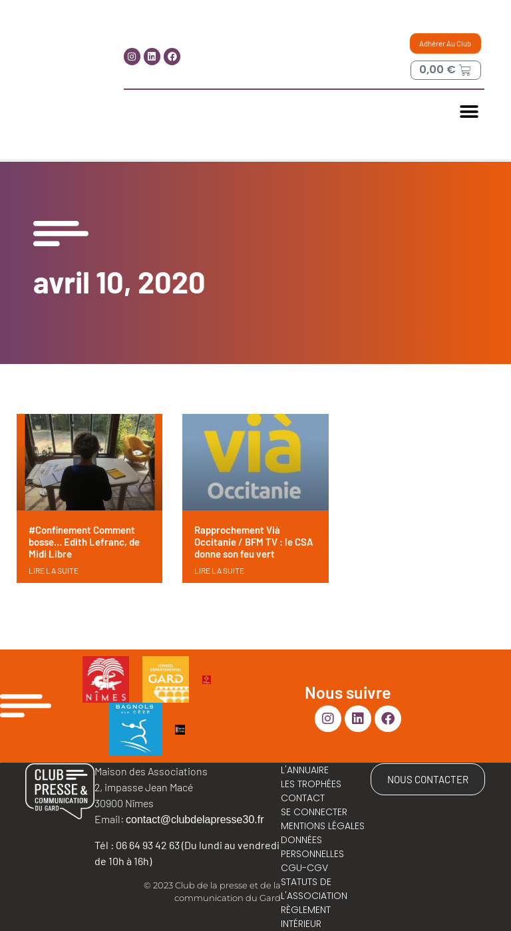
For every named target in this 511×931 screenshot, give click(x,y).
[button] (469, 113)
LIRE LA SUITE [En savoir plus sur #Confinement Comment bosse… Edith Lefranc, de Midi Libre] (54, 570)
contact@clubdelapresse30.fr (194, 819)
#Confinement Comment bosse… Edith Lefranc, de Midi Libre (84, 542)
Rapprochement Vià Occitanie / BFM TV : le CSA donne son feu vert (253, 542)
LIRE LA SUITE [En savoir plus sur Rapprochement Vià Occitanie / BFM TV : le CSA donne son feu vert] (219, 570)
